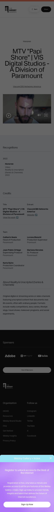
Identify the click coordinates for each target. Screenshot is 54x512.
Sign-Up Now (27, 505)
